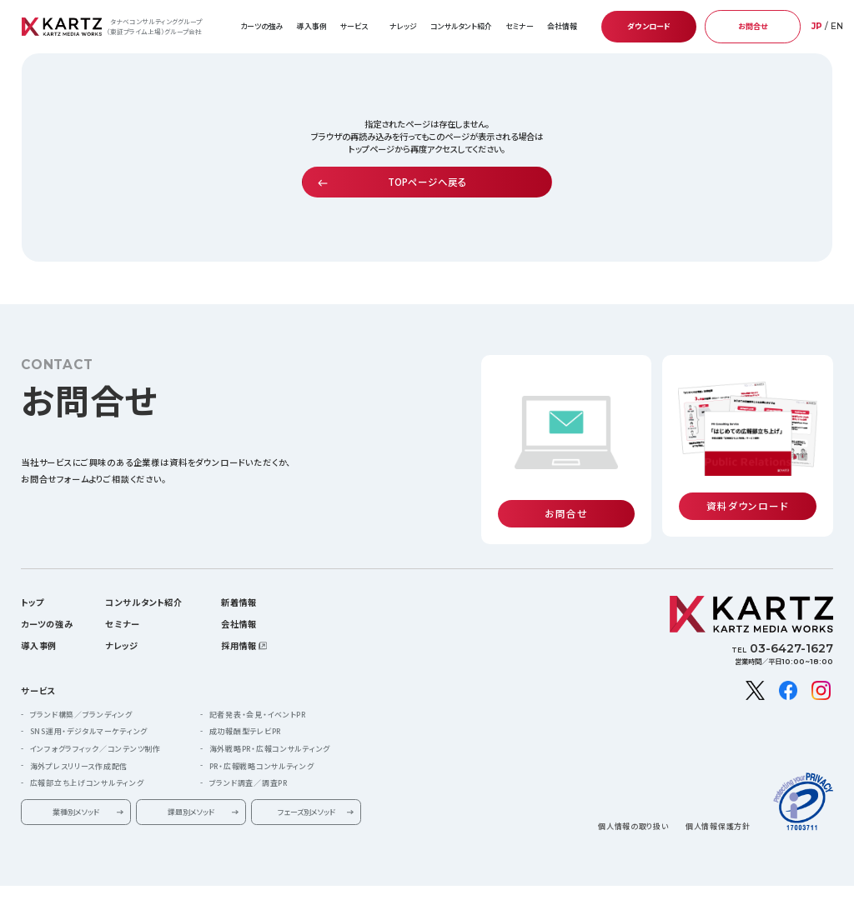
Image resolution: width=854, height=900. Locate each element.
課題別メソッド (191, 792)
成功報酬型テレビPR (245, 712)
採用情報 (239, 625)
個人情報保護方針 (718, 807)
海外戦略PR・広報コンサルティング (269, 728)
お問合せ (752, 26)
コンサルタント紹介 (461, 26)
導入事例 (312, 26)
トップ (32, 582)
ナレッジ (403, 26)
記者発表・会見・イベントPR (257, 694)
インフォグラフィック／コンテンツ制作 (95, 728)
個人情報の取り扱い (633, 807)
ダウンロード (649, 26)
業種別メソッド (76, 792)
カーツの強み (262, 26)
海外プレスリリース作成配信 (79, 746)
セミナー (519, 26)
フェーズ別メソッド (306, 792)
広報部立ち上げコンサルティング (87, 763)
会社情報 (239, 604)
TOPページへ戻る (427, 181)
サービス (38, 670)
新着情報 (239, 582)
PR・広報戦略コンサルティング (261, 746)
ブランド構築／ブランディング (81, 694)
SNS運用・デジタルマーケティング (89, 712)
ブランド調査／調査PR (248, 763)
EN (837, 26)
